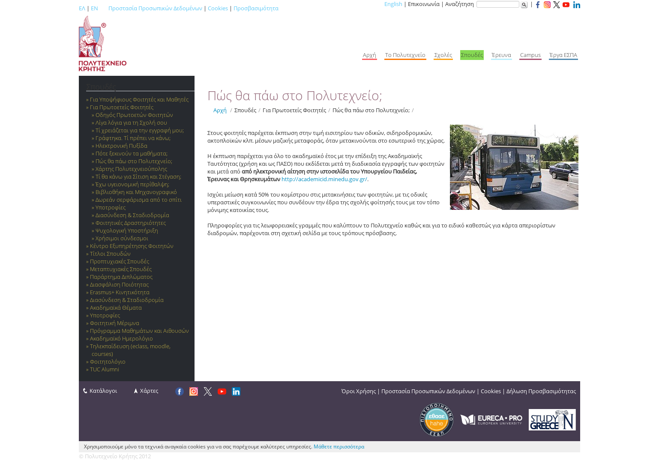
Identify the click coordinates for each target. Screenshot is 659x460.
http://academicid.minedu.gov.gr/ (324, 179)
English (393, 4)
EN (94, 8)
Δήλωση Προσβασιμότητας (541, 391)
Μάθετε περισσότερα (339, 446)
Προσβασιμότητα (256, 8)
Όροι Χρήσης (358, 391)
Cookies (218, 8)
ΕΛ (82, 8)
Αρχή (220, 110)
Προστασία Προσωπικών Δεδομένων (155, 8)
